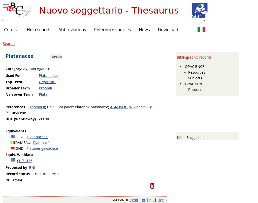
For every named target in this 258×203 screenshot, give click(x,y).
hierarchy (56, 56)
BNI (32, 167)
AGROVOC (118, 107)
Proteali (45, 88)
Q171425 (25, 160)
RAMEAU (23, 142)
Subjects (195, 78)
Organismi (47, 81)
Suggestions (195, 137)
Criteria (11, 29)
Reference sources (112, 29)
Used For (13, 75)
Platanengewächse (42, 148)
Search (9, 43)
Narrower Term (19, 94)
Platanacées (43, 142)
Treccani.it (36, 107)
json (161, 199)
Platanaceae (49, 75)
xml (135, 199)
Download (168, 29)
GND (20, 148)
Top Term (14, 81)
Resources (196, 72)
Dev (50, 107)
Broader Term (18, 88)
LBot (59, 107)
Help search (38, 29)
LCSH (20, 136)
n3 (151, 199)
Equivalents (16, 131)
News (144, 29)
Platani (44, 94)
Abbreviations (72, 29)
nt (143, 199)
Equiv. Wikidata (19, 154)
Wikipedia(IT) (140, 107)
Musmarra (99, 107)
